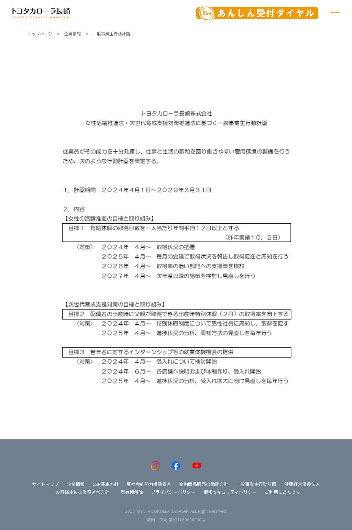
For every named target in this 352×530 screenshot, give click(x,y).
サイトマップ (45, 484)
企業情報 (76, 484)
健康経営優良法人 (302, 484)
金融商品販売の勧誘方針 (203, 484)
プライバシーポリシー (173, 492)
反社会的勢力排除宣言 (148, 484)
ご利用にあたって (282, 492)
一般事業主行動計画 (256, 484)
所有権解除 (132, 492)
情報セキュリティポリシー (230, 492)
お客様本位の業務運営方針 (82, 492)
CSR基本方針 (105, 484)
